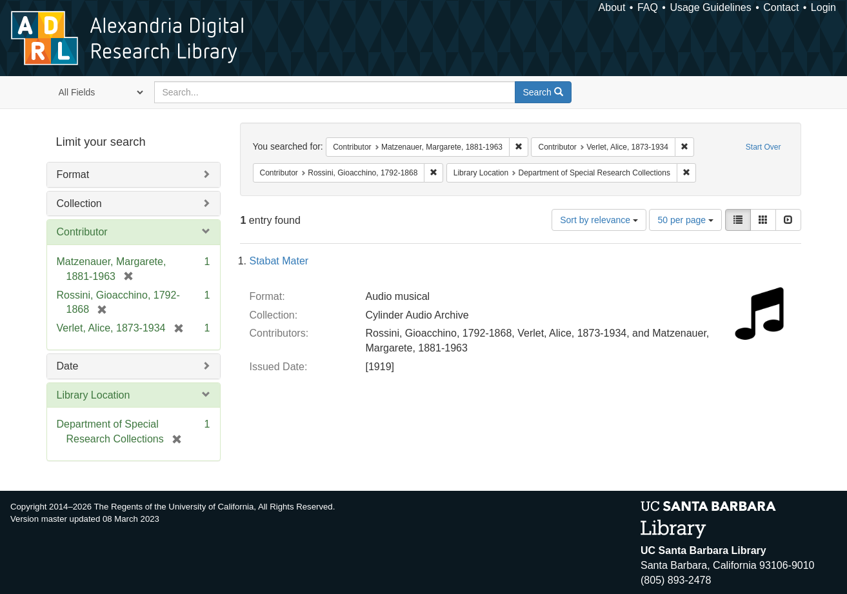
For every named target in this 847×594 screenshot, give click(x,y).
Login (823, 7)
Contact (781, 7)
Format (73, 174)
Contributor (82, 231)
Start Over (763, 147)
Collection (79, 203)
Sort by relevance (599, 220)
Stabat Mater (279, 260)
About (612, 7)
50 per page (685, 220)
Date (68, 366)
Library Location (93, 395)
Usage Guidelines (710, 7)
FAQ (647, 7)
